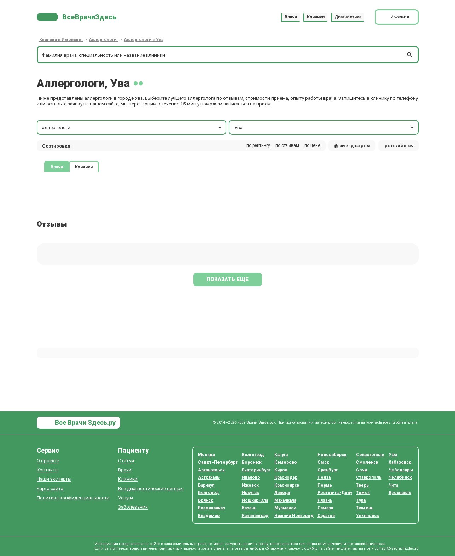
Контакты (48, 469)
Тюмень (364, 507)
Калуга (281, 454)
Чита (393, 485)
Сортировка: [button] (57, 146)
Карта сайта (50, 488)
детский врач (399, 145)
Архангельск (211, 470)
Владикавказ (211, 507)
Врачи (291, 17)
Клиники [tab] (84, 167)
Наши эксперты (54, 479)
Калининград (255, 515)
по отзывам (287, 145)
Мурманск (285, 507)
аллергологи (132, 127)
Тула (361, 500)
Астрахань (209, 477)
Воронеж (252, 462)
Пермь (324, 485)
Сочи (361, 470)
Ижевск (250, 485)
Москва (206, 454)
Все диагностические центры (151, 488)
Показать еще (227, 279)
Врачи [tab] (57, 167)
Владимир (209, 515)
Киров (280, 470)
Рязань (324, 500)
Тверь (362, 485)
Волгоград (253, 454)
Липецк (282, 492)
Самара (325, 507)
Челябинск (400, 477)
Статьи (126, 460)
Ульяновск (367, 515)
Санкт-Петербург (218, 462)
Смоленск (367, 462)
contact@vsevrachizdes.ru (397, 548)
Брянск (205, 500)
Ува (324, 127)
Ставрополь (368, 477)
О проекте (48, 460)
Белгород (208, 492)
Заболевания (133, 507)
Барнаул (206, 485)
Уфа (393, 454)
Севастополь (370, 454)
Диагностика (347, 17)
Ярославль (400, 492)
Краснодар (285, 477)
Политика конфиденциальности (73, 497)
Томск (363, 492)
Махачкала (285, 500)
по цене (312, 145)
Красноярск (286, 485)
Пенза (324, 477)
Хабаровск (400, 462)
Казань (249, 507)
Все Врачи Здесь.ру (84, 422)
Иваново (251, 477)
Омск (323, 462)
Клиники (316, 17)
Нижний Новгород (294, 515)
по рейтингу (258, 145)
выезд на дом (352, 145)
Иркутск (250, 492)
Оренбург (327, 470)
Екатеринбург (256, 470)
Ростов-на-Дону (334, 492)
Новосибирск (331, 454)
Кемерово (285, 462)
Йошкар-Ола (255, 500)
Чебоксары (401, 470)
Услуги (125, 497)
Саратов (326, 515)
